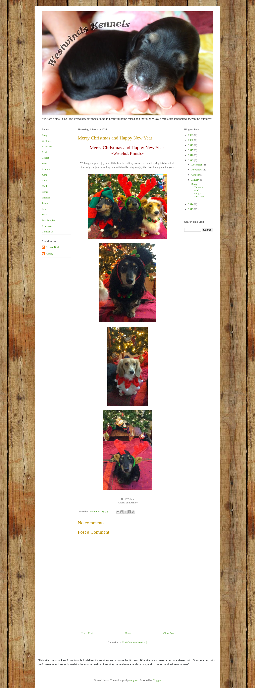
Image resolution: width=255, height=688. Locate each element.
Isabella (46, 197)
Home (128, 633)
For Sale (46, 140)
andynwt (133, 680)
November (197, 169)
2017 (191, 150)
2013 (191, 209)
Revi (44, 152)
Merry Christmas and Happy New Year (197, 190)
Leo (44, 208)
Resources (47, 225)
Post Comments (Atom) (134, 642)
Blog (44, 135)
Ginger (45, 157)
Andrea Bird (52, 247)
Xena (44, 174)
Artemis (46, 169)
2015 (191, 160)
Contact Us (47, 231)
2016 (191, 155)
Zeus (44, 163)
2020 (191, 139)
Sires (44, 214)
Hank (44, 186)
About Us (47, 146)
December (197, 164)
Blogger (157, 680)
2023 (191, 135)
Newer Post (87, 633)
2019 (191, 145)
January (195, 179)
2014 (191, 204)
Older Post (168, 633)
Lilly (44, 180)
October (195, 174)
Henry (45, 191)
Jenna (45, 203)
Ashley (49, 253)
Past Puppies (48, 220)
